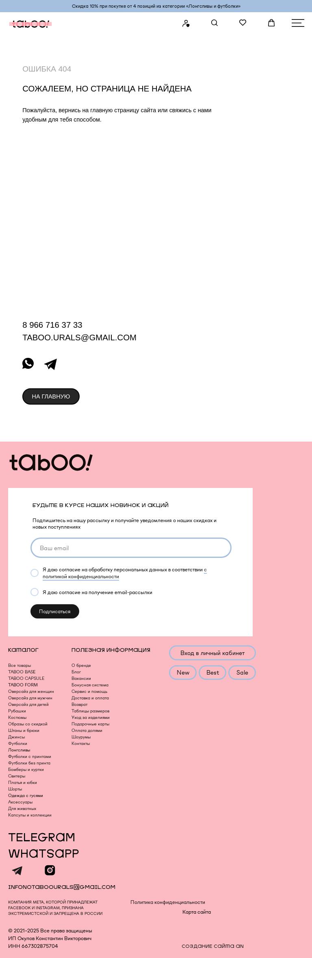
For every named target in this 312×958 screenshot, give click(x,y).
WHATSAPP (43, 854)
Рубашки (17, 711)
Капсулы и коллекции (30, 815)
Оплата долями (87, 730)
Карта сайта (196, 911)
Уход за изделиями (91, 717)
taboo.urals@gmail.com (79, 337)
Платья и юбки (22, 782)
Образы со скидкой (28, 724)
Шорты (15, 789)
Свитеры (16, 776)
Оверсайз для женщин (31, 691)
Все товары (19, 665)
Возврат (79, 704)
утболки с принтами (31, 756)
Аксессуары (20, 802)
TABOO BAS (20, 672)
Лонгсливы (19, 750)
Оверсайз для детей (28, 704)
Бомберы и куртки (26, 769)
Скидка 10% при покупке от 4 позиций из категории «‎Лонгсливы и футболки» (156, 6)
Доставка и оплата (90, 698)
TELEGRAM (41, 838)
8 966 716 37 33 (52, 324)
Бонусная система (90, 685)
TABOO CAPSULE (26, 678)
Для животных (22, 808)
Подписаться (55, 611)
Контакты (81, 743)
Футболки (17, 743)
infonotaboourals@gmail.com (61, 887)
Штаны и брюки (23, 730)
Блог (76, 672)
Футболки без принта (29, 763)
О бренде (81, 665)
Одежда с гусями (25, 795)
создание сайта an (213, 946)
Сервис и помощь (89, 691)
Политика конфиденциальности (167, 902)
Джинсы (16, 737)
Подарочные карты (90, 724)
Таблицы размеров (90, 711)
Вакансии (81, 678)
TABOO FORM (23, 685)
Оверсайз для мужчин (30, 698)
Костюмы (17, 717)
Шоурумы (81, 737)
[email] (131, 548)
